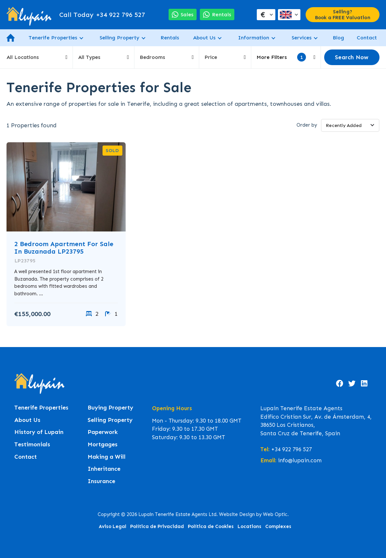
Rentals (169, 38)
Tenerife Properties (53, 38)
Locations (249, 526)
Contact (367, 38)
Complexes (278, 526)
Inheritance (104, 469)
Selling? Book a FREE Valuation (342, 15)
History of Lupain (38, 432)
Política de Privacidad (157, 526)
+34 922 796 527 (102, 15)
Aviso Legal (112, 526)
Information (253, 38)
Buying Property (110, 407)
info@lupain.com (300, 460)
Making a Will (107, 456)
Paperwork (103, 432)
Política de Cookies (211, 526)
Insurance (101, 481)
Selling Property (119, 38)
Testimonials (32, 444)
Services (301, 38)
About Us (204, 38)
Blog (338, 38)
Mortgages (102, 444)
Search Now (351, 57)
